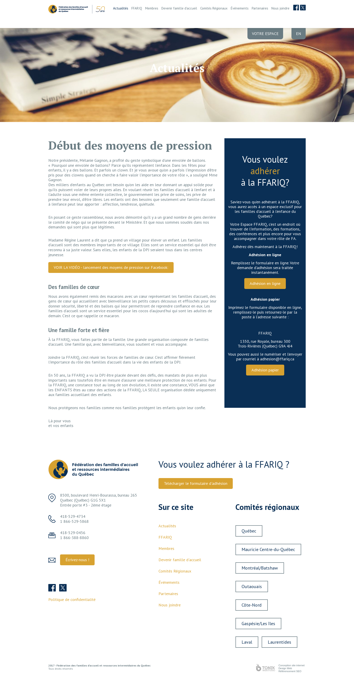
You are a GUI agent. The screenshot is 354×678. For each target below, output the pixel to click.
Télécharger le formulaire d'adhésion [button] (195, 483)
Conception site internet (291, 665)
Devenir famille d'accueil (179, 8)
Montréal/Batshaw (260, 568)
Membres (151, 8)
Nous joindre (280, 8)
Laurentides (279, 642)
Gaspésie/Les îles (258, 623)
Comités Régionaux (214, 8)
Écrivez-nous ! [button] (77, 559)
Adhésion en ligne (265, 283)
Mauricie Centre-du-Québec (268, 549)
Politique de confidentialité (71, 599)
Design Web (285, 668)
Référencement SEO (289, 671)
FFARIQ (136, 8)
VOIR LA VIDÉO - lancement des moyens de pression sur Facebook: (111, 267)
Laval (247, 642)
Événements (240, 8)
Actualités (120, 8)
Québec (249, 531)
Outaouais (252, 586)
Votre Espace (265, 33)
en (298, 33)
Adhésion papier (265, 370)
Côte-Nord (252, 605)
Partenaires (260, 8)
